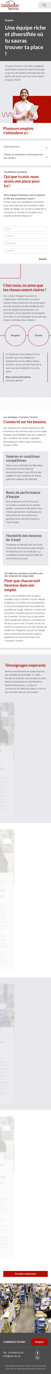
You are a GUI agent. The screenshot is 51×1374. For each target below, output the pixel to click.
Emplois (39, 1342)
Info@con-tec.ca (11, 1356)
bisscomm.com (39, 1369)
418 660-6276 (15, 1352)
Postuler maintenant (25, 1274)
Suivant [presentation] (43, 259)
